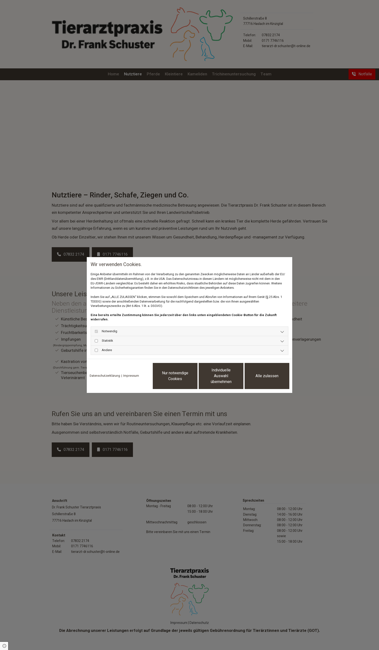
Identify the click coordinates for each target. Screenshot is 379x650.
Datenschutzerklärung (105, 376)
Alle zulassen (266, 376)
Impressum (131, 376)
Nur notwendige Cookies (175, 376)
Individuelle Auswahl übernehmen (221, 376)
